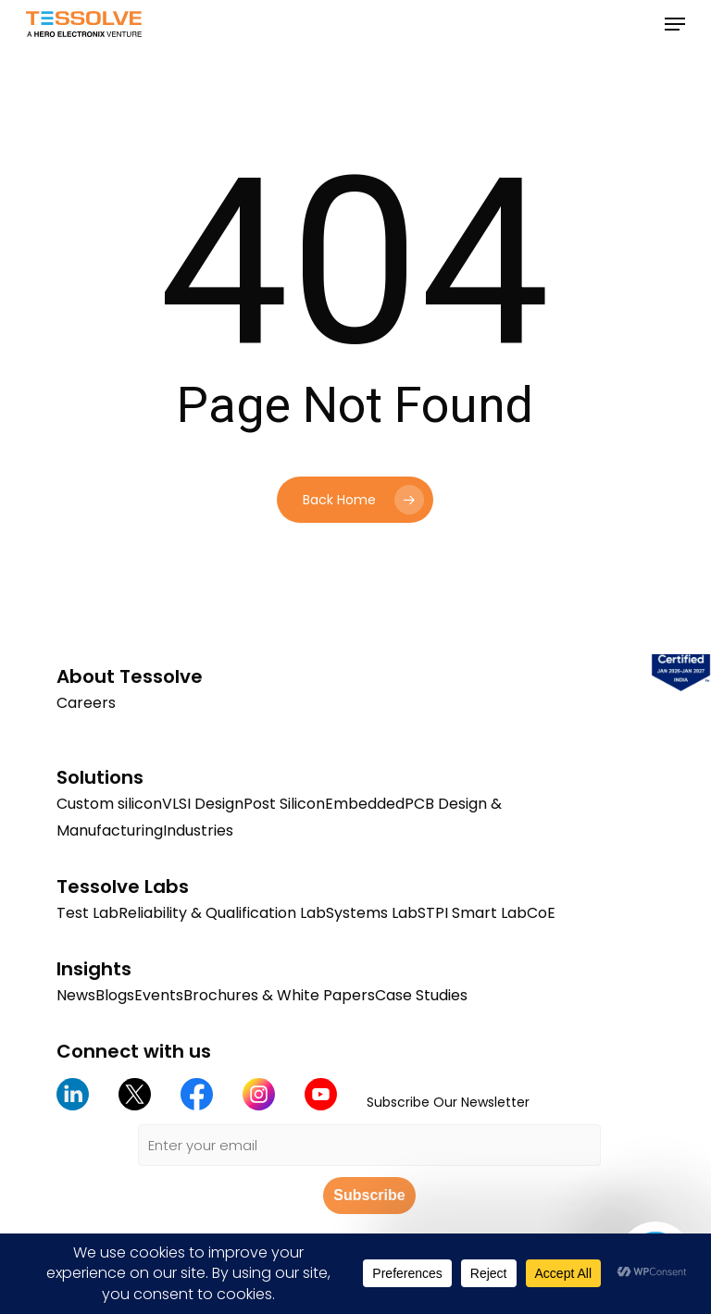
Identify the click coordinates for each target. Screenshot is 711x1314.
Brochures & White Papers (279, 995)
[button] (675, 24)
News (75, 995)
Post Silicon (284, 803)
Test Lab (87, 913)
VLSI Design (202, 803)
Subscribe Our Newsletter (448, 1102)
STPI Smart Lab (472, 913)
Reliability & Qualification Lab (222, 913)
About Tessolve (129, 676)
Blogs (114, 995)
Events (158, 995)
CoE (541, 913)
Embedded (365, 803)
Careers (86, 702)
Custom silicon (109, 803)
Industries (198, 830)
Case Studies (421, 995)
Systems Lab (372, 913)
